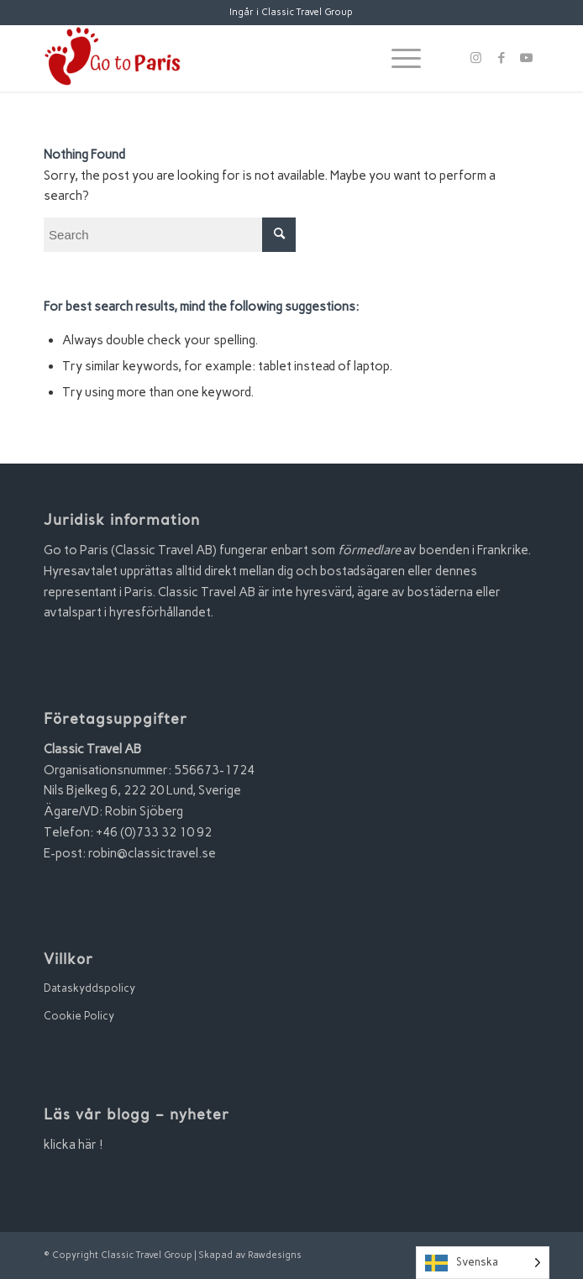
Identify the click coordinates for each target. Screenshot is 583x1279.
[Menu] (398, 58)
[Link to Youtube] (526, 58)
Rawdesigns (275, 1255)
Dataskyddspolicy (89, 988)
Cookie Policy (79, 1015)
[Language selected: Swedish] (482, 1262)
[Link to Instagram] (476, 58)
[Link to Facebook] (501, 58)
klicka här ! (73, 1144)
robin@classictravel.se (152, 853)
